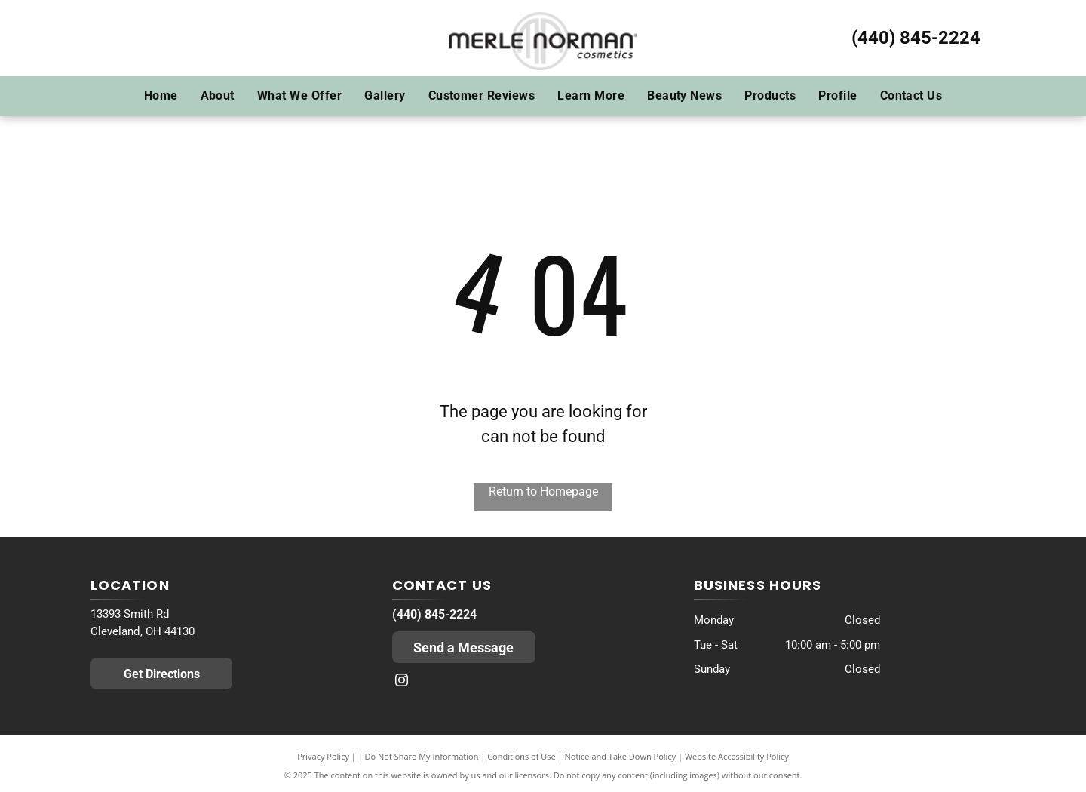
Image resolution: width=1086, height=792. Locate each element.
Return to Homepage (543, 491)
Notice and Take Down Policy (620, 756)
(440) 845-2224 (915, 37)
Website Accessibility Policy (737, 756)
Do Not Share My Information (422, 756)
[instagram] (402, 682)
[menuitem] (161, 96)
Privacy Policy (323, 756)
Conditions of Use (521, 756)
